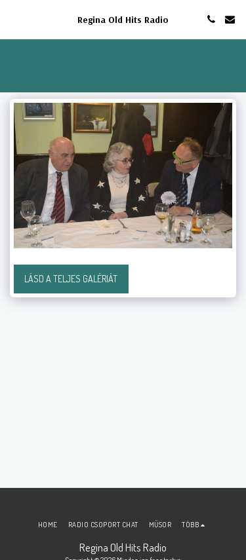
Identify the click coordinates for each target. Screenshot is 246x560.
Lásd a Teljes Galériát (70, 278)
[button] (14, 19)
